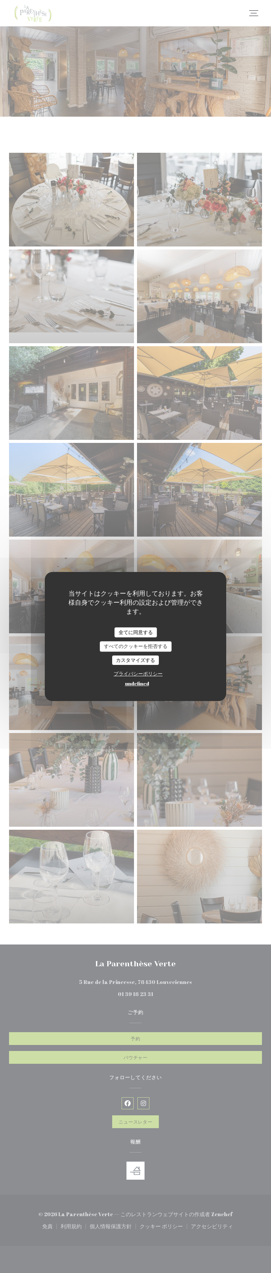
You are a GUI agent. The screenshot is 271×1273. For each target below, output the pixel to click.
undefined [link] (137, 683)
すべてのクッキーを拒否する (135, 646)
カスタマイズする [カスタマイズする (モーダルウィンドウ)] (135, 660)
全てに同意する (136, 632)
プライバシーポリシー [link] (138, 673)
